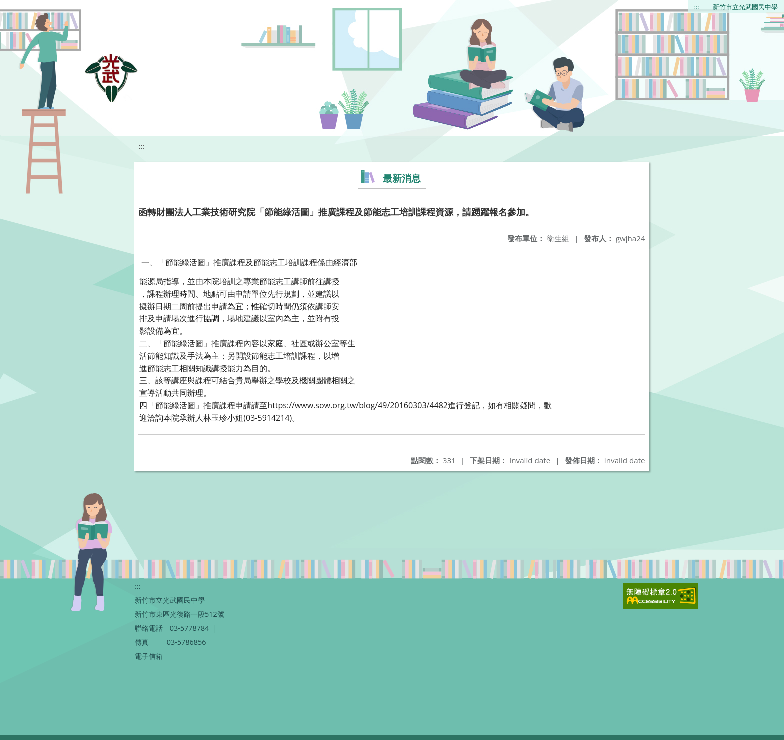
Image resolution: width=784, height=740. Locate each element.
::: (697, 6)
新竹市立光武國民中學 (745, 6)
